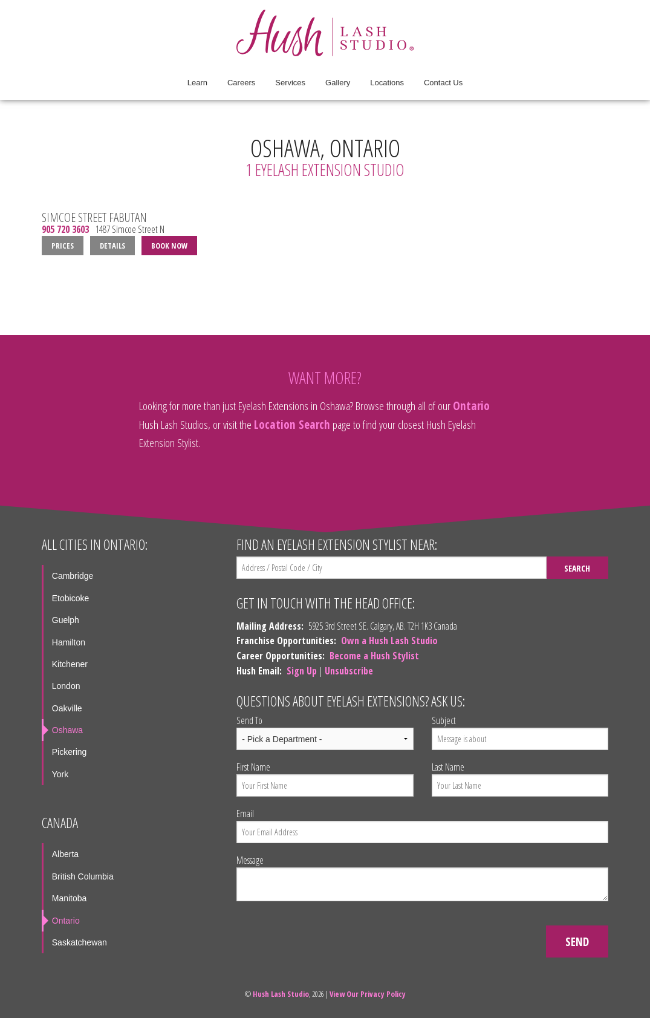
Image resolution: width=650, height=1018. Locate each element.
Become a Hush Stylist (374, 655)
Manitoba (69, 898)
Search (577, 568)
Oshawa (67, 730)
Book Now (169, 245)
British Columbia (83, 876)
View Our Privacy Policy (368, 993)
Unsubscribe (349, 670)
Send (577, 941)
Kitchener (70, 664)
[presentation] (328, 934)
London (66, 686)
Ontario (471, 405)
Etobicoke (70, 598)
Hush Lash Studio (281, 993)
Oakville (67, 708)
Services (290, 82)
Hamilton (68, 642)
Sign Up (302, 670)
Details (112, 245)
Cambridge (72, 576)
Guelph (65, 620)
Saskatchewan (79, 942)
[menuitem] (197, 83)
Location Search (292, 424)
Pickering (69, 752)
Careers (241, 82)
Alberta (65, 854)
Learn (197, 82)
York (60, 774)
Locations (387, 82)
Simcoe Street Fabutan (94, 217)
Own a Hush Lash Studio (389, 640)
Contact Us (443, 82)
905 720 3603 (65, 230)
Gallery (337, 82)
